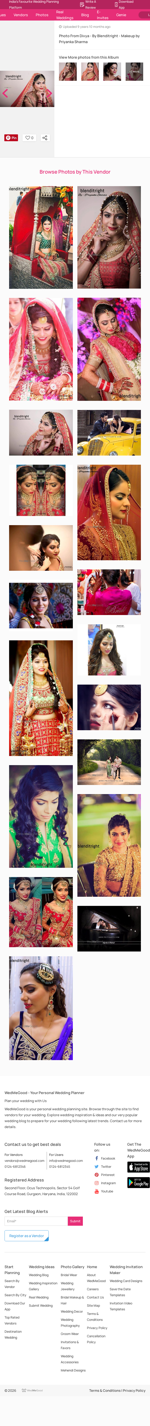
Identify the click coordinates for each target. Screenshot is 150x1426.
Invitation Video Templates (121, 1306)
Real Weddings (64, 14)
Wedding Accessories (70, 1359)
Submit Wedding (41, 1305)
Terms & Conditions (95, 1316)
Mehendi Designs (73, 1370)
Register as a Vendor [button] (26, 1235)
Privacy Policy (97, 1328)
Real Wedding (38, 1297)
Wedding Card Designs (126, 1281)
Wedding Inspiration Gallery (43, 1286)
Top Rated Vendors (12, 1320)
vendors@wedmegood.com (24, 1160)
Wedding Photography (70, 1322)
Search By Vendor (12, 1284)
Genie (121, 14)
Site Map (93, 1305)
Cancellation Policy (96, 1339)
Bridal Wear (69, 1275)
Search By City (15, 1295)
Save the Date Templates (120, 1292)
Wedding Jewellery (68, 1286)
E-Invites (102, 14)
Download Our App (15, 1306)
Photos (42, 14)
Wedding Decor (72, 1311)
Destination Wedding (13, 1334)
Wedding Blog (38, 1275)
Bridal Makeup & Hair (72, 1300)
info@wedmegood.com (66, 1160)
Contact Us (95, 1297)
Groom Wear (70, 1334)
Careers (93, 1289)
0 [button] (29, 137)
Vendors (21, 14)
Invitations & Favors (70, 1345)
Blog (85, 14)
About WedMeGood (96, 1278)
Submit (75, 1221)
